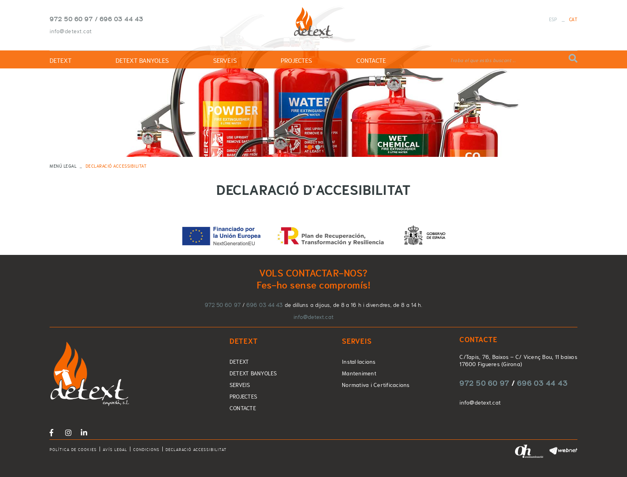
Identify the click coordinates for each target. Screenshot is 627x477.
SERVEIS (240, 385)
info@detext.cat (71, 31)
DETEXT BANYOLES (253, 373)
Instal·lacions (359, 362)
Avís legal (115, 450)
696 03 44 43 (122, 18)
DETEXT (239, 362)
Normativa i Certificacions (376, 385)
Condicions (146, 450)
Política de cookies (73, 450)
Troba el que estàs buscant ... (482, 60)
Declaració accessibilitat (196, 450)
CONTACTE (243, 408)
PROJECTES (243, 396)
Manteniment (359, 373)
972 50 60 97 (71, 18)
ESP (553, 19)
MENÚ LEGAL (63, 166)
